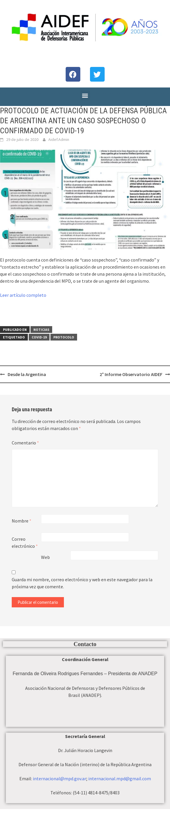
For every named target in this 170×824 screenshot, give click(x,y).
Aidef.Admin (58, 139)
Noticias (41, 329)
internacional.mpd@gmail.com (119, 778)
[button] (85, 95)
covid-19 (39, 337)
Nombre (21, 521)
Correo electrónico (25, 542)
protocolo (63, 337)
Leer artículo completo (23, 295)
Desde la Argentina (27, 374)
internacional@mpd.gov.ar (59, 778)
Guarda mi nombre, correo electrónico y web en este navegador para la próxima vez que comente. (82, 583)
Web (45, 557)
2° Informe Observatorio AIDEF (131, 374)
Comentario (25, 443)
